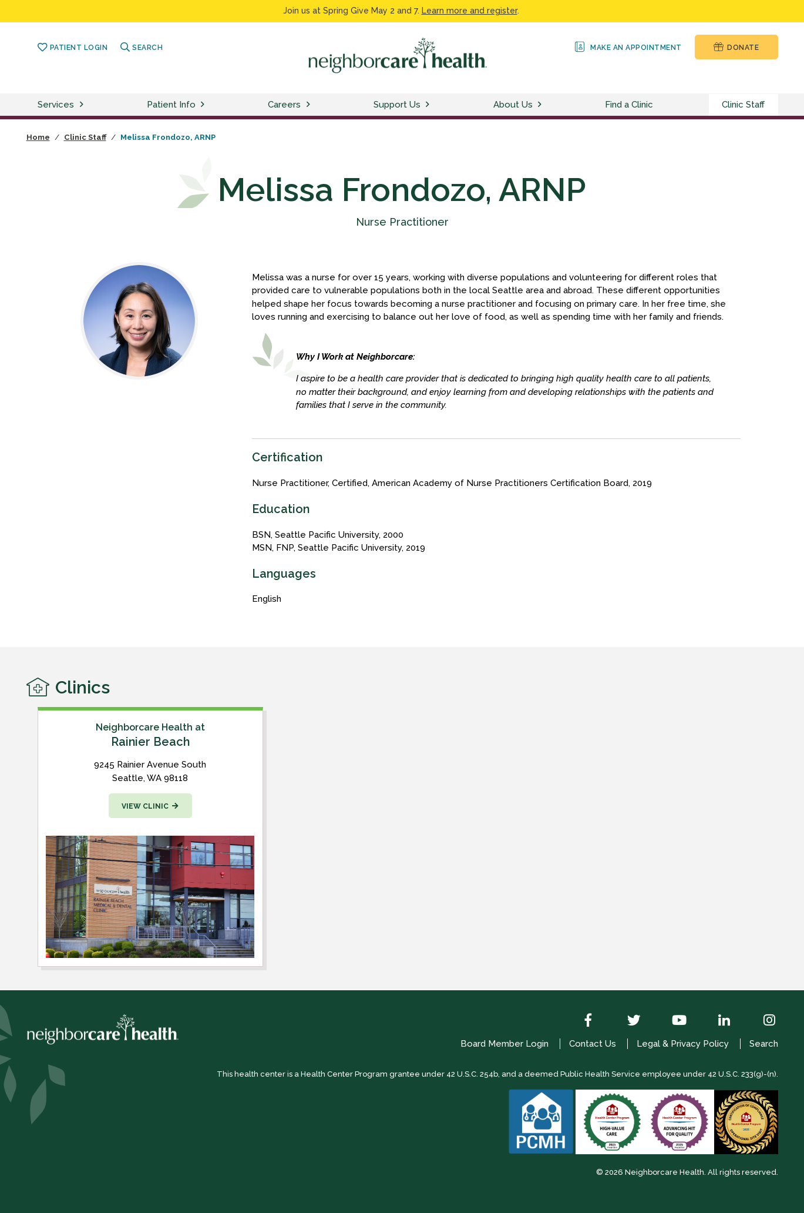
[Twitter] (625, 1021)
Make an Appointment (627, 46)
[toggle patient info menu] (204, 105)
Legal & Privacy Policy (683, 1043)
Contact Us (592, 1043)
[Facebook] (580, 1021)
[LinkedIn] (715, 1021)
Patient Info (171, 104)
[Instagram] (761, 1021)
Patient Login (72, 47)
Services (56, 104)
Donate (736, 47)
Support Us (397, 104)
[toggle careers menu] (310, 105)
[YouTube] (670, 1021)
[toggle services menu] (83, 105)
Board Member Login (504, 1043)
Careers (284, 104)
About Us (513, 104)
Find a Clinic (629, 104)
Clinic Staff (743, 104)
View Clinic (145, 806)
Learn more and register (469, 10)
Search (141, 47)
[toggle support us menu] (429, 105)
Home (38, 137)
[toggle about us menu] (541, 105)
